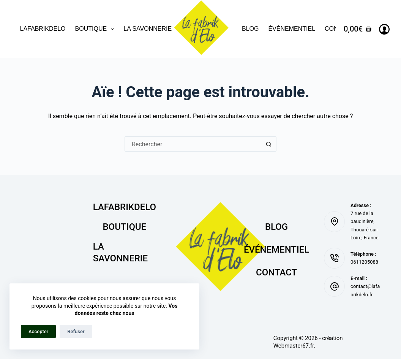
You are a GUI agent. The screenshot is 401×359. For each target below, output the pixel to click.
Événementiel (291, 28)
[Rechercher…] (193, 144)
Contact (276, 272)
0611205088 (364, 262)
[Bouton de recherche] (268, 144)
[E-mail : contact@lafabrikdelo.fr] (334, 286)
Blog (250, 28)
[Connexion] (384, 29)
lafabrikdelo (43, 28)
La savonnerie (147, 28)
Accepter (38, 331)
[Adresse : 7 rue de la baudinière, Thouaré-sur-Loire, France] (334, 221)
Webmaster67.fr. (294, 345)
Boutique (96, 29)
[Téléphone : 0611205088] (334, 258)
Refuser (75, 331)
